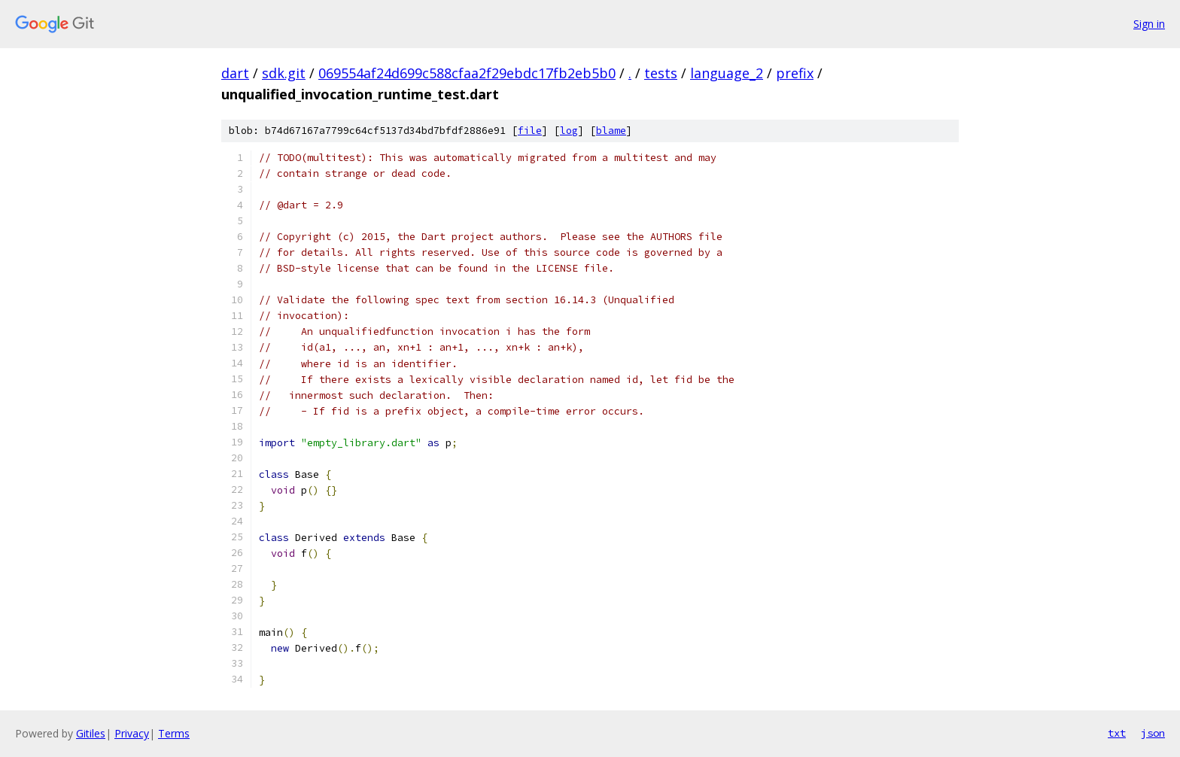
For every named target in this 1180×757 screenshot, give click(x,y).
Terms (174, 733)
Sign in (1149, 24)
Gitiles (90, 733)
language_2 (726, 73)
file (530, 130)
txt (1117, 733)
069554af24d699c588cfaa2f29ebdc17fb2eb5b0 (467, 73)
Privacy (131, 733)
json (1153, 733)
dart (235, 73)
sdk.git (284, 73)
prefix (795, 73)
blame (611, 130)
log (569, 130)
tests (660, 73)
